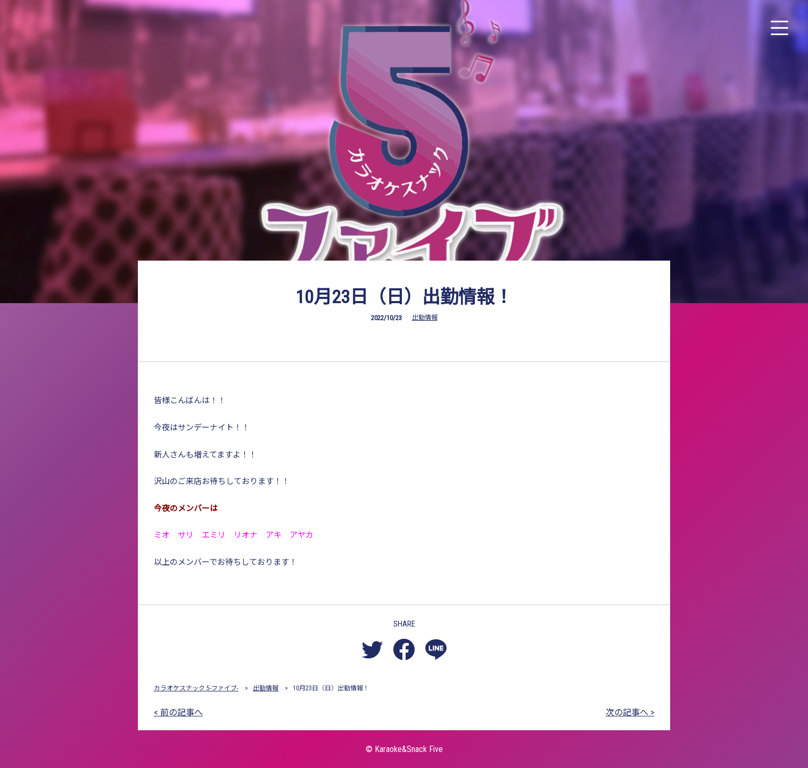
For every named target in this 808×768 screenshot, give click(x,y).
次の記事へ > (630, 712)
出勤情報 (425, 317)
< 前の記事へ (178, 712)
